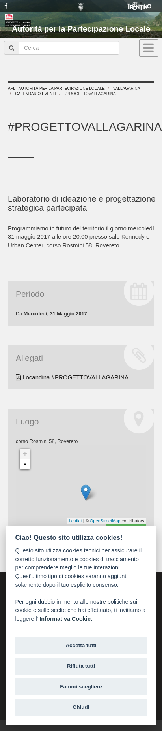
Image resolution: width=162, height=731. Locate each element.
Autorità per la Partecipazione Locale (81, 28)
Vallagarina (126, 88)
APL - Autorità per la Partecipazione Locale (56, 88)
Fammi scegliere (81, 687)
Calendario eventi (35, 94)
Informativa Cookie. (65, 619)
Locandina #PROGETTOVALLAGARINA (72, 377)
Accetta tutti (81, 645)
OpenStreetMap (105, 520)
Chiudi (81, 707)
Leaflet (75, 520)
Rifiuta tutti (81, 666)
